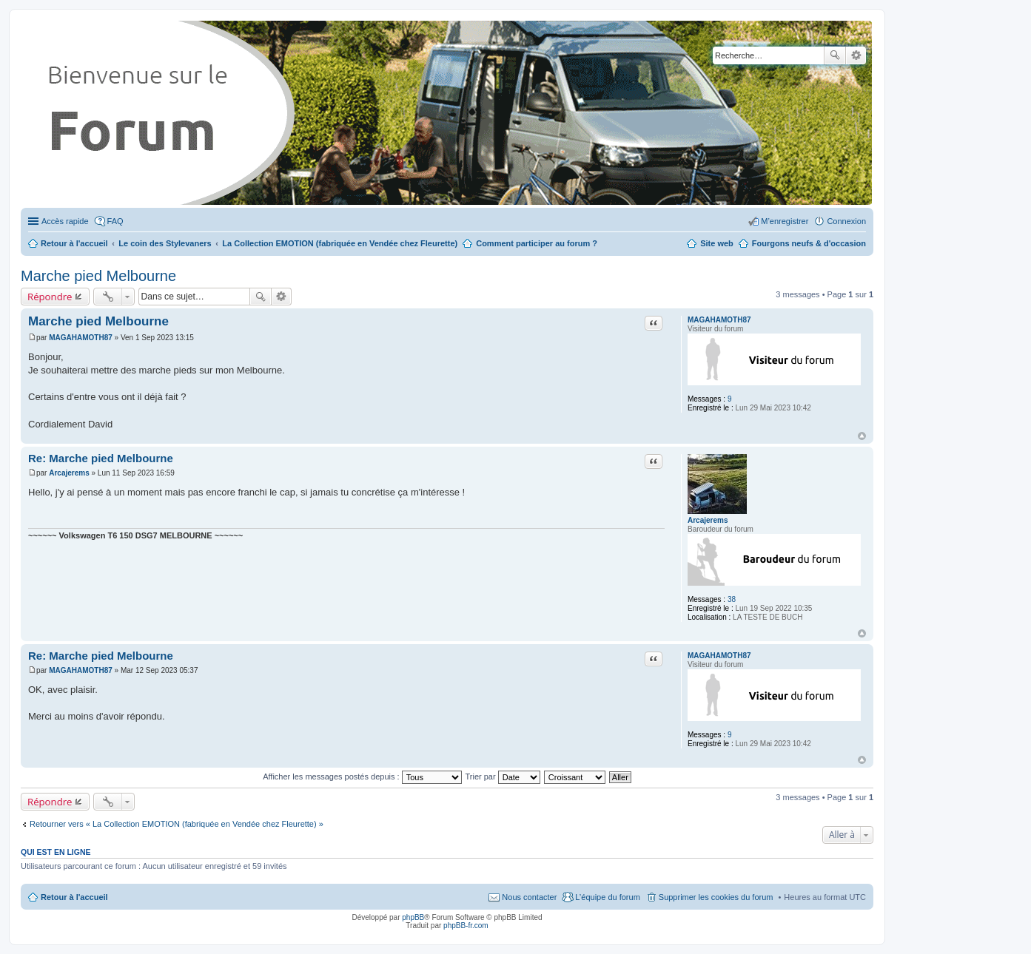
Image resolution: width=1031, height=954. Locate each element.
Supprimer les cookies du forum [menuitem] (716, 897)
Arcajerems (708, 520)
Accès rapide (65, 221)
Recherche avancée (856, 55)
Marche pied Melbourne (98, 276)
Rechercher (835, 55)
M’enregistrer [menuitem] (784, 221)
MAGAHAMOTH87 (719, 320)
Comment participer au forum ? (536, 243)
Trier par (503, 776)
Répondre (50, 296)
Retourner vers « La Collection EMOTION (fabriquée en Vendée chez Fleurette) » (176, 823)
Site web (716, 243)
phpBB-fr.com (465, 925)
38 (732, 599)
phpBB (413, 917)
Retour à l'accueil (74, 897)
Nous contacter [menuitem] (529, 897)
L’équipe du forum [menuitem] (607, 897)
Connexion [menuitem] (846, 221)
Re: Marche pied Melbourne (100, 458)
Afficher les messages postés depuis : (362, 776)
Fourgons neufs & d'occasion (809, 243)
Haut (862, 436)
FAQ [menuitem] (115, 221)
